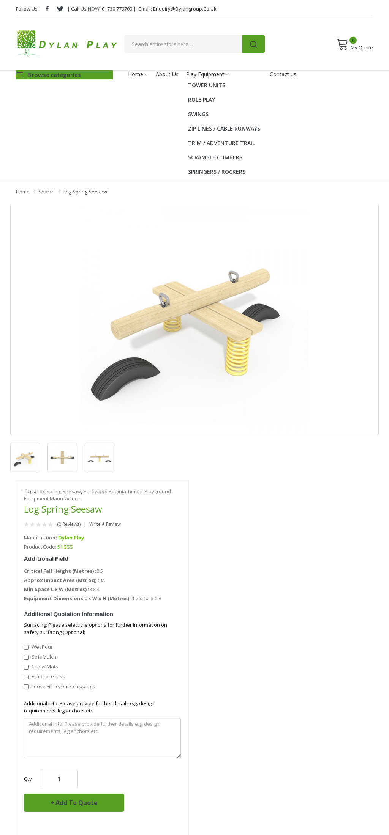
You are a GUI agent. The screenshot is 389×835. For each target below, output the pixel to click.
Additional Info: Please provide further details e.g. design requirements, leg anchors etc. (89, 707)
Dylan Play (71, 537)
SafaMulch (40, 656)
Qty (28, 778)
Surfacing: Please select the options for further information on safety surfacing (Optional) (95, 628)
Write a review (105, 524)
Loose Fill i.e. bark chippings (59, 686)
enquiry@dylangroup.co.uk (185, 8)
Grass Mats (41, 666)
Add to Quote (76, 803)
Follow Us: (27, 8)
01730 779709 (117, 8)
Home (23, 191)
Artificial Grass (44, 676)
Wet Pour (38, 646)
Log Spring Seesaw (85, 191)
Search (46, 191)
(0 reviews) (69, 524)
